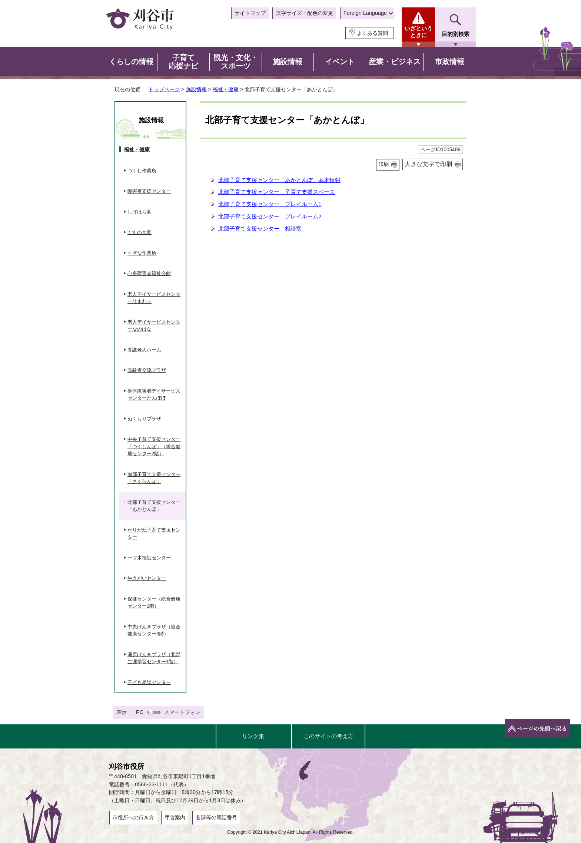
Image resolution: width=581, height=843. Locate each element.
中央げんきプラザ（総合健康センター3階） (153, 630)
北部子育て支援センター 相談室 (260, 228)
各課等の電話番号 (216, 817)
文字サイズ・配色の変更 (304, 13)
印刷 (383, 164)
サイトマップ (250, 13)
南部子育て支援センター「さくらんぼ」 (153, 478)
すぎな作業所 (141, 253)
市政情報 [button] (449, 61)
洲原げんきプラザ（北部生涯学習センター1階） (153, 658)
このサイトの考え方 (328, 736)
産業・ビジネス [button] (395, 61)
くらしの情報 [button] (131, 61)
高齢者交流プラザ (146, 370)
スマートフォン (182, 712)
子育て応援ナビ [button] (183, 61)
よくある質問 (372, 33)
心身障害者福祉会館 (149, 273)
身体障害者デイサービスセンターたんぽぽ (153, 394)
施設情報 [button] (287, 61)
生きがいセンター (146, 578)
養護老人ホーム (144, 350)
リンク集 (253, 736)
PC (139, 712)
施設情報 (196, 89)
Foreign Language (365, 13)
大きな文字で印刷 (428, 164)
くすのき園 (139, 232)
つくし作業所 (141, 170)
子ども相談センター (149, 682)
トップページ (164, 89)
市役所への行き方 (133, 817)
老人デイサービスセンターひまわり (153, 297)
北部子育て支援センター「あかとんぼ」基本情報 (279, 180)
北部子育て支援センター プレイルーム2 (269, 216)
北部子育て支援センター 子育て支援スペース (276, 192)
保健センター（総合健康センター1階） (153, 602)
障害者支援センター (149, 191)
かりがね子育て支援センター (153, 533)
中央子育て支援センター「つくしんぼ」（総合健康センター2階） (153, 446)
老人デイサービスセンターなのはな (153, 325)
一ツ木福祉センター (149, 558)
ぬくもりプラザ (144, 419)
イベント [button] (340, 61)
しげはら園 (139, 212)
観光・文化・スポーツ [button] (235, 61)
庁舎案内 (175, 817)
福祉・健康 (226, 89)
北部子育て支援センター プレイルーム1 (269, 204)
